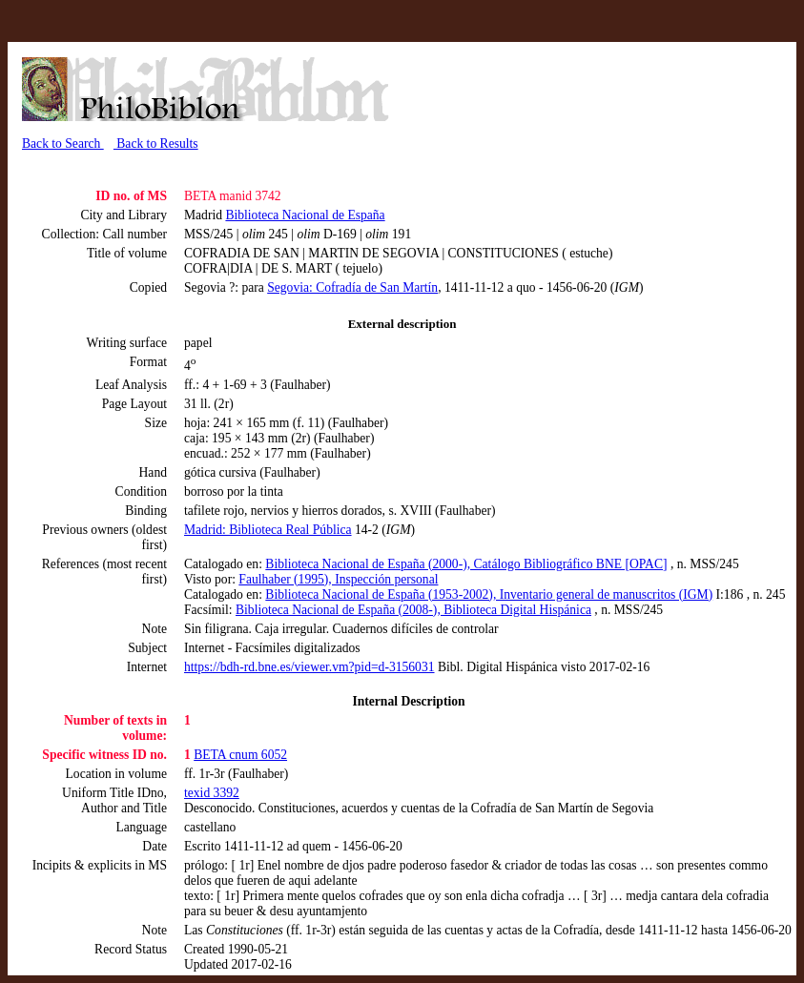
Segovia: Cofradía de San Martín (352, 287)
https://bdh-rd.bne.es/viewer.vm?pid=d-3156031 (309, 667)
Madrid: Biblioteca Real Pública (268, 529)
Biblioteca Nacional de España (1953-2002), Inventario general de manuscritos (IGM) (488, 594)
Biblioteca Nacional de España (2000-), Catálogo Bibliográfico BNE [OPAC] (466, 564)
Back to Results (155, 143)
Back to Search (63, 143)
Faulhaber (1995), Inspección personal (338, 579)
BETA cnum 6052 (240, 754)
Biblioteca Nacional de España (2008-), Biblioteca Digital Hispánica (413, 610)
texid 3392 (211, 793)
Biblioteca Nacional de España (304, 215)
